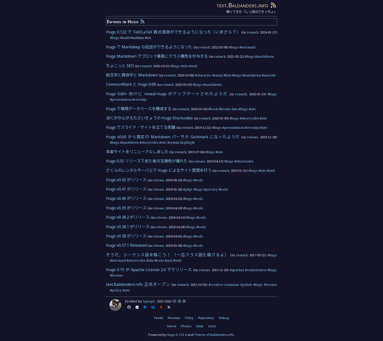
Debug (224, 318)
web (194, 66)
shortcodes (250, 118)
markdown (265, 56)
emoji (218, 75)
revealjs (140, 99)
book (214, 109)
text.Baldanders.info (242, 5)
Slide (199, 326)
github (247, 284)
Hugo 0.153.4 (177, 334)
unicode (269, 75)
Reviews (174, 318)
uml (169, 260)
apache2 (237, 270)
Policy (189, 318)
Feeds (158, 318)
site (185, 66)
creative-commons (224, 284)
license (117, 275)
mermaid (248, 47)
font (228, 75)
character (204, 75)
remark (252, 32)
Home (171, 326)
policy (117, 290)
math (125, 37)
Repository (206, 318)
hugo (115, 37)
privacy (211, 189)
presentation (121, 99)
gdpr (189, 189)
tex (149, 37)
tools (199, 180)
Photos (186, 326)
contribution (256, 270)
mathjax (138, 37)
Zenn (212, 326)
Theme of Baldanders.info (214, 334)
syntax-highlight (182, 142)
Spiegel (149, 301)
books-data (229, 109)
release (252, 137)
